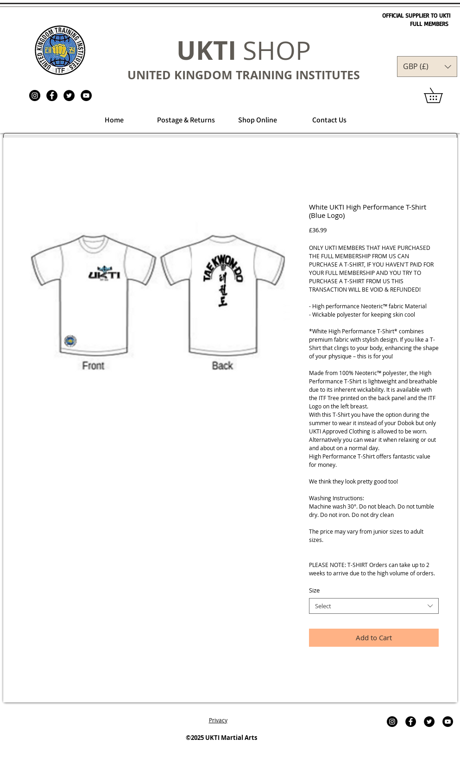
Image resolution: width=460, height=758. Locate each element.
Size (314, 590)
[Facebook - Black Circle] (51, 95)
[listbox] (427, 66)
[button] (427, 66)
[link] (440, 95)
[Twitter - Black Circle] (69, 95)
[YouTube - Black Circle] (86, 95)
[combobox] (374, 606)
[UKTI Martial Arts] (34, 95)
